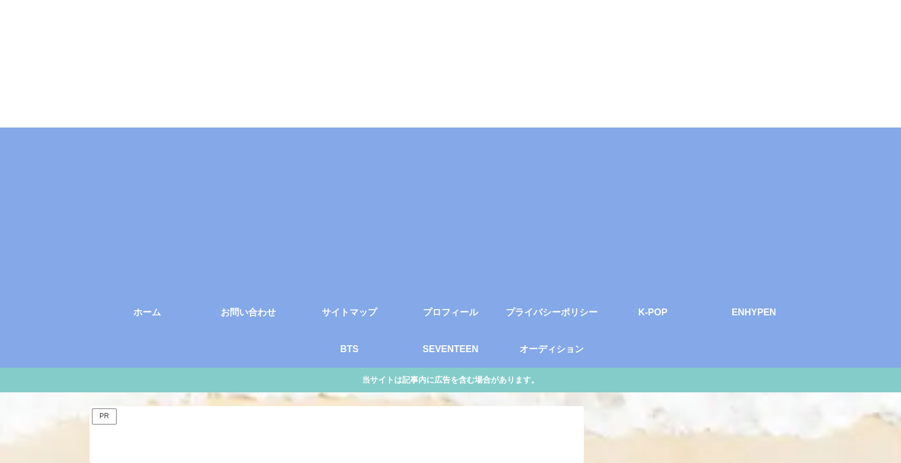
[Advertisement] (450, 208)
